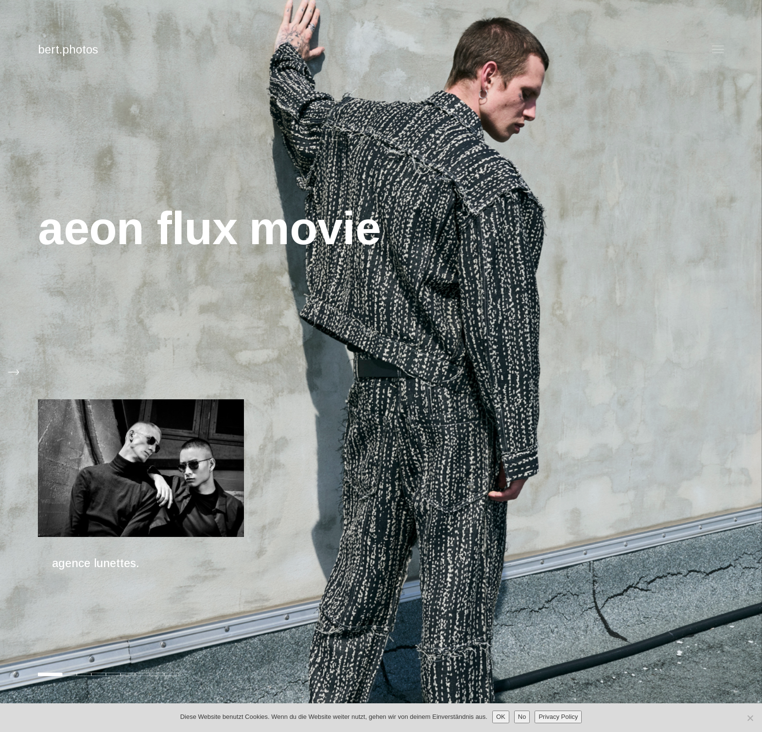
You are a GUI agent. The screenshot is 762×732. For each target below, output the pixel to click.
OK (500, 716)
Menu (718, 49)
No (522, 716)
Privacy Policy (558, 716)
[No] (750, 718)
